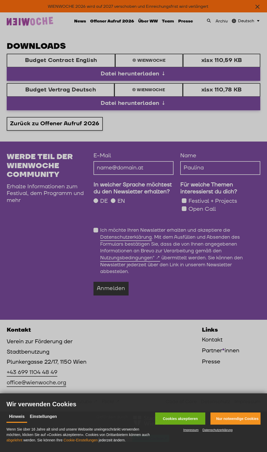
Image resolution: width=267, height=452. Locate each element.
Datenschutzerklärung (217, 430)
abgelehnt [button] (14, 440)
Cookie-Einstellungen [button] (81, 440)
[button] (180, 418)
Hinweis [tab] (17, 416)
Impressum (191, 430)
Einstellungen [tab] (43, 416)
